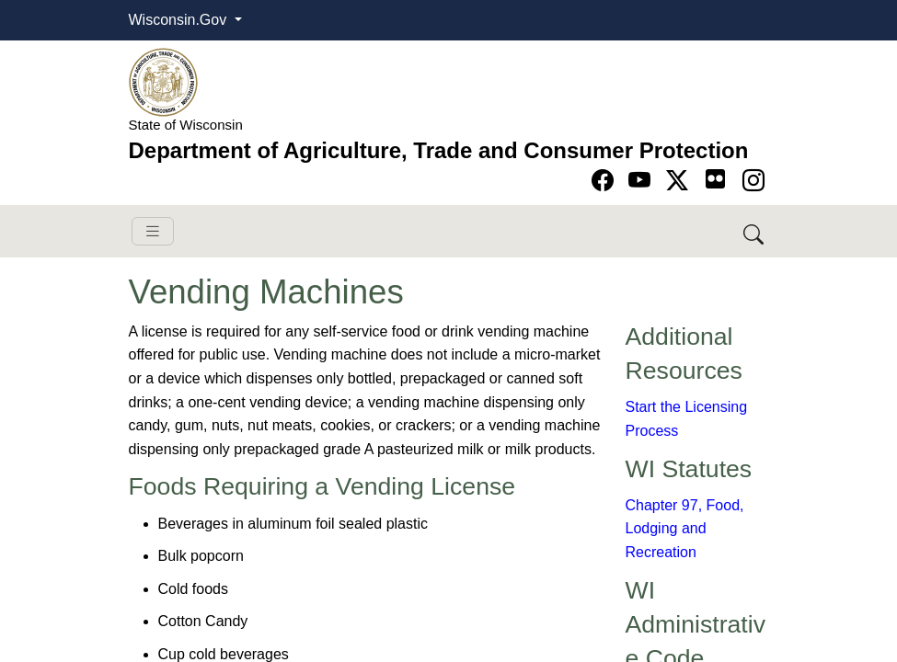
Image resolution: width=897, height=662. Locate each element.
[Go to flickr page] (715, 178)
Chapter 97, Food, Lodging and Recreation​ (685, 528)
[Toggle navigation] (153, 231)
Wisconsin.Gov (180, 20)
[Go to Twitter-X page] (680, 180)
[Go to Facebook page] (606, 180)
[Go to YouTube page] (642, 180)
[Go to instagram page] (753, 180)
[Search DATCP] (754, 231)
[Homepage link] (163, 81)
